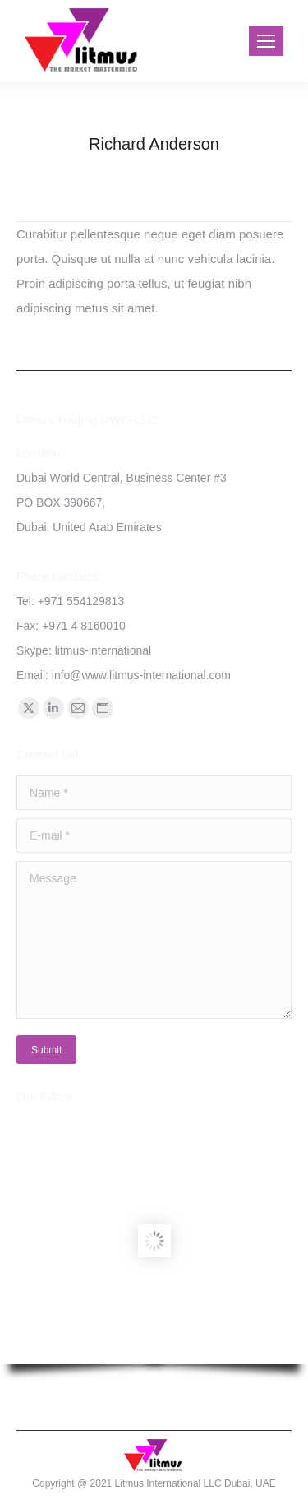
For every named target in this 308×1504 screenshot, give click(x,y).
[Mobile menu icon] (266, 41)
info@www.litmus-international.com (141, 675)
